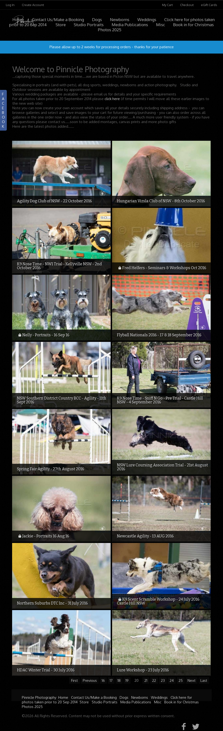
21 (145, 680)
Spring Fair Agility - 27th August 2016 (50, 469)
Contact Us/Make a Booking (58, 19)
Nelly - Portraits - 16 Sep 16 (45, 335)
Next (192, 680)
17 (111, 680)
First (74, 680)
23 (163, 680)
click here (112, 98)
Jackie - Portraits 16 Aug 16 (45, 536)
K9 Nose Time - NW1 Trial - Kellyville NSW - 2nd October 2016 (59, 266)
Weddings (146, 19)
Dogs (97, 19)
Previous (90, 680)
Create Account (33, 5)
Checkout (187, 5)
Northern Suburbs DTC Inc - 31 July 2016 (52, 603)
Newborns (119, 19)
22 (154, 680)
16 (103, 680)
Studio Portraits (104, 702)
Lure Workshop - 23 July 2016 (143, 670)
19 (127, 680)
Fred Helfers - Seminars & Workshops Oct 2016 (164, 268)
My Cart (167, 5)
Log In (10, 5)
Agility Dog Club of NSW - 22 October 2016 (54, 201)
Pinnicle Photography (39, 697)
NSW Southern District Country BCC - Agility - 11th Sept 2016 (61, 400)
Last (203, 680)
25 (181, 680)
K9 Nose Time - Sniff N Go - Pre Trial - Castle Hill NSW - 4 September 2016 (160, 400)
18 (119, 680)
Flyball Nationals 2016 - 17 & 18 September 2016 (159, 335)
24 (172, 680)
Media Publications (135, 702)
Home (18, 19)
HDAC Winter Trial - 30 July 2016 (45, 670)
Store (84, 702)
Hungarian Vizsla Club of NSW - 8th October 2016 (161, 201)
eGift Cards (209, 5)
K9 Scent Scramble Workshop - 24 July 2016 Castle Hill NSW (158, 601)
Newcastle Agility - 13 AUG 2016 (145, 536)
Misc (157, 702)
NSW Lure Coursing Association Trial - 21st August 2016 (162, 467)
